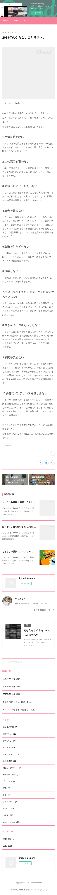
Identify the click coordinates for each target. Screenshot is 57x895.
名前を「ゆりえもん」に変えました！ (18, 702)
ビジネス (9, 747)
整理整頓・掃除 (11, 774)
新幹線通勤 (9, 761)
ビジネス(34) (6, 445)
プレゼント (9, 781)
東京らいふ (9, 734)
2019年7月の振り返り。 (12, 679)
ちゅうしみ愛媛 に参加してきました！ (20, 502)
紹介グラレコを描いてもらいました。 (20, 527)
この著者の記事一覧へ (44, 610)
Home (5, 20)
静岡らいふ (9, 741)
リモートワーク (11, 754)
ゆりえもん (20, 598)
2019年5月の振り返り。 (12, 694)
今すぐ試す (37, 13)
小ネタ (8, 815)
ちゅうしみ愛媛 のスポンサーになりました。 (23, 551)
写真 (6, 788)
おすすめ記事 (10, 727)
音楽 (7, 795)
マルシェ (8, 808)
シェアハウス (10, 802)
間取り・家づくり (12, 768)
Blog (16, 20)
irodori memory (11, 822)
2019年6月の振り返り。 (12, 687)
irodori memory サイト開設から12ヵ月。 (19, 710)
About (26, 20)
